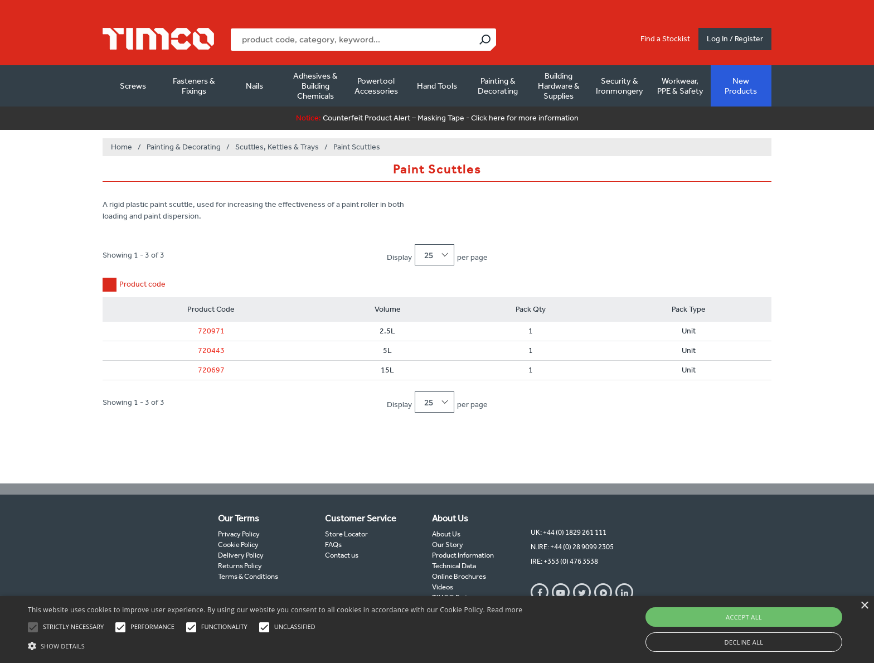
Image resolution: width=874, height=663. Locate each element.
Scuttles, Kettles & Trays (277, 147)
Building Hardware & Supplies (559, 86)
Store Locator (346, 534)
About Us (446, 534)
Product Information (463, 555)
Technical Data (454, 566)
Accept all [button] (744, 617)
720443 (211, 350)
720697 (211, 370)
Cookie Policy (238, 544)
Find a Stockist (665, 38)
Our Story (447, 544)
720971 (211, 331)
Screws (133, 86)
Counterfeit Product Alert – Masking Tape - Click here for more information (437, 118)
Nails (254, 86)
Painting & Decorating (498, 86)
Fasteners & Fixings (194, 86)
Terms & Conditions (248, 576)
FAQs (333, 544)
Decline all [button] (744, 642)
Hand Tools (437, 86)
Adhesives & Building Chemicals (315, 86)
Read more (504, 609)
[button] (275, 644)
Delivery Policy (241, 555)
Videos (442, 587)
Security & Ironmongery (619, 86)
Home (121, 147)
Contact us (341, 555)
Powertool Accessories (376, 86)
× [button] (864, 606)
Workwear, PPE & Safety (680, 86)
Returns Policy (240, 566)
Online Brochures (459, 576)
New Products (741, 86)
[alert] (437, 629)
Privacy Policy (239, 534)
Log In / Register (735, 38)
